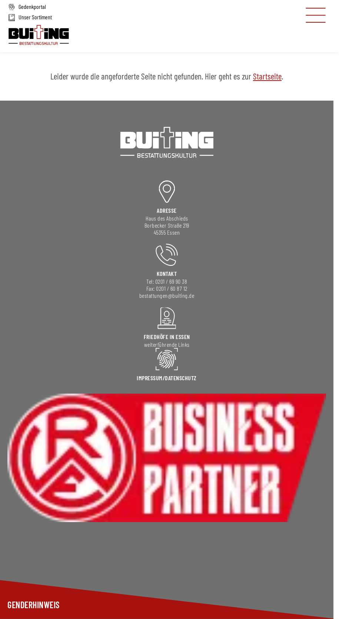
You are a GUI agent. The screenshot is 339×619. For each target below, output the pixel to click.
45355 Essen (167, 232)
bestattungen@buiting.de (167, 295)
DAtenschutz (181, 377)
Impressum (150, 377)
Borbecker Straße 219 (166, 225)
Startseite (267, 76)
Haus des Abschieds (167, 218)
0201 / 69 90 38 (171, 281)
